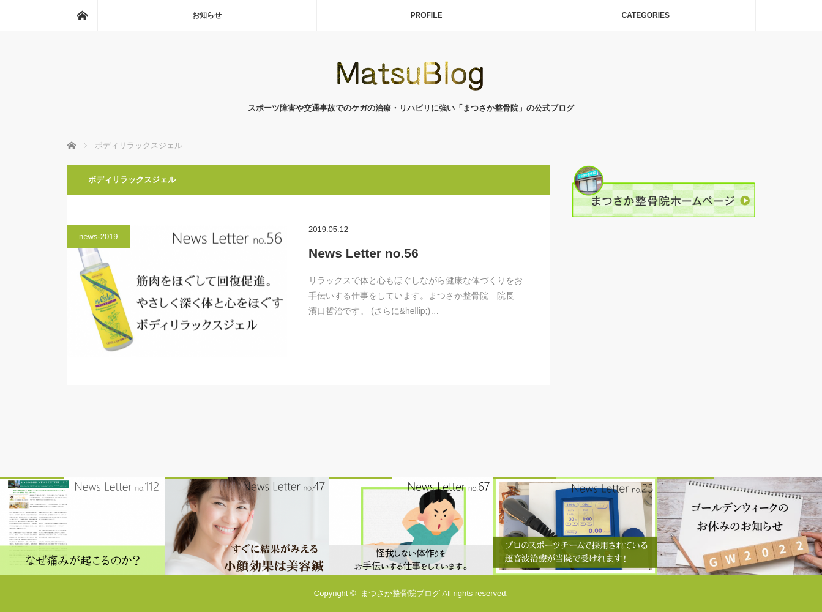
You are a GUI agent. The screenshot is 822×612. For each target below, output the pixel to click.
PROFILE (426, 15)
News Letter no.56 (363, 253)
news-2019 (98, 236)
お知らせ (207, 15)
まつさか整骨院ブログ (400, 593)
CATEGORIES (646, 15)
